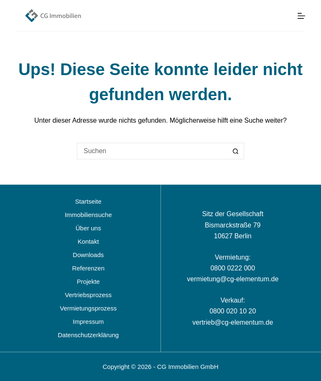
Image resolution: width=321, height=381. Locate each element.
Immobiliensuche (88, 214)
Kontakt (88, 241)
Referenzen (88, 268)
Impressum (88, 321)
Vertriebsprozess (88, 294)
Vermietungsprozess (88, 308)
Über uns (88, 228)
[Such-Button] (235, 151)
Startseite (88, 201)
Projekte (88, 281)
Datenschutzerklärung (88, 334)
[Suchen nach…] (152, 151)
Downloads (88, 254)
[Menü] (301, 16)
